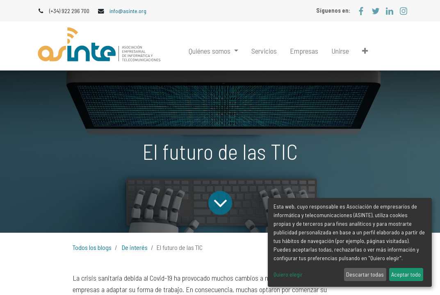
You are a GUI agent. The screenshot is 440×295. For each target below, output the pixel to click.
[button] (365, 51)
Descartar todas (365, 274)
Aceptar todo (406, 274)
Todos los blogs (92, 247)
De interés (135, 247)
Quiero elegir (288, 274)
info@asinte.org (127, 10)
